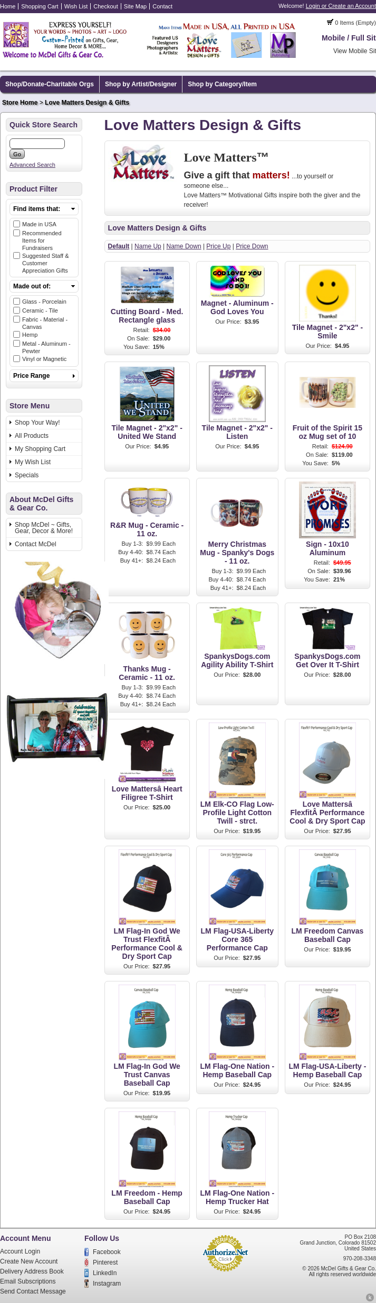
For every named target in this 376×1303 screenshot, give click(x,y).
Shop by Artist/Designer (141, 84)
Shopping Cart (39, 6)
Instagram (107, 1283)
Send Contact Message (33, 1291)
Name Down (184, 246)
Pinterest (105, 1262)
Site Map (135, 6)
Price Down (252, 246)
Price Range (31, 375)
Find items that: (36, 209)
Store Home (19, 102)
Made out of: (32, 286)
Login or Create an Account (341, 6)
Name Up (147, 246)
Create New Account (28, 1261)
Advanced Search (32, 165)
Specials (26, 475)
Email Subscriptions (27, 1281)
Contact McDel (35, 544)
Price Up (218, 246)
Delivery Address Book (32, 1271)
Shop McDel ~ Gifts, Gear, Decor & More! (44, 528)
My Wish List (33, 462)
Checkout (105, 6)
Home (7, 6)
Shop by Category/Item (222, 84)
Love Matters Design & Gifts (87, 102)
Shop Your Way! (37, 422)
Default (119, 246)
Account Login (20, 1251)
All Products (32, 435)
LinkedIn (105, 1273)
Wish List (76, 6)
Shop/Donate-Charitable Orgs (49, 84)
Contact (162, 6)
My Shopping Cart (40, 449)
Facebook (107, 1252)
